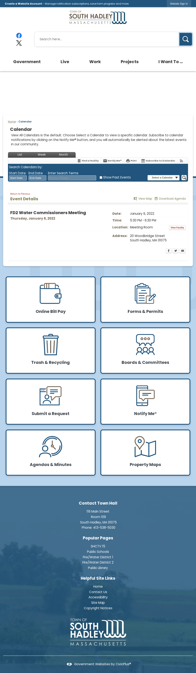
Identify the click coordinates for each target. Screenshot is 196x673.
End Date (36, 173)
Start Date (17, 173)
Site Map (98, 602)
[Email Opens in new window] (182, 251)
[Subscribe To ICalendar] (158, 161)
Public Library (98, 568)
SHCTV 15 (98, 546)
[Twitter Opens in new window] (176, 251)
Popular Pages (98, 538)
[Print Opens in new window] (131, 161)
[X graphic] (19, 43)
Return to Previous (20, 193)
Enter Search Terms (63, 173)
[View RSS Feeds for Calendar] (181, 161)
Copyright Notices (98, 608)
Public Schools (98, 551)
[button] (186, 39)
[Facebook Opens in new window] (169, 251)
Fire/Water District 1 (98, 557)
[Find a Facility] (88, 161)
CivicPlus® (123, 664)
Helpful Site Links (98, 578)
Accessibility (98, 597)
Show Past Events (117, 177)
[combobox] (18, 178)
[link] (179, 3)
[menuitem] (27, 61)
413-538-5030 (104, 527)
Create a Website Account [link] (23, 3)
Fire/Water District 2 (98, 562)
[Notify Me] (112, 161)
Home (12, 121)
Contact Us (98, 592)
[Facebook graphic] (19, 35)
